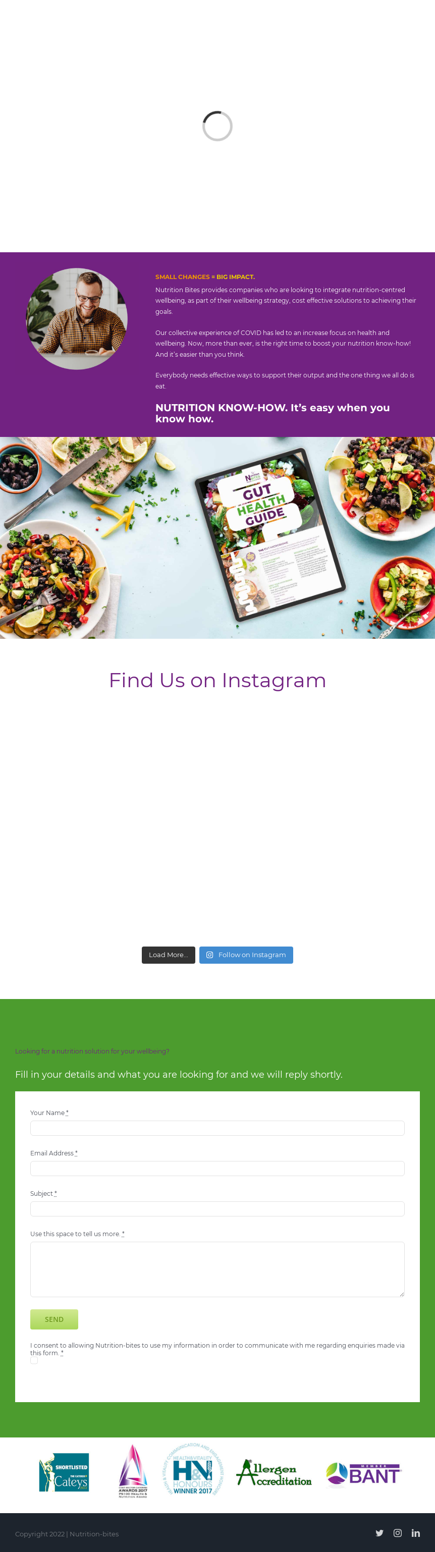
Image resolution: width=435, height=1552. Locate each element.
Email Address (54, 1153)
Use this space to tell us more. (77, 1234)
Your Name (49, 1113)
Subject (43, 1193)
